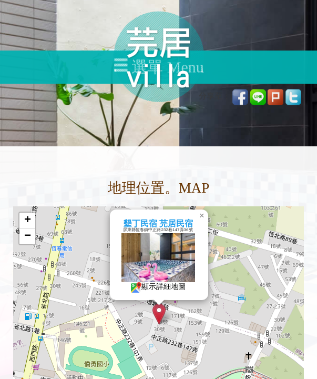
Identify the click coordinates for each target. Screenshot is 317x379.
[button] (159, 314)
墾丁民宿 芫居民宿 (157, 223)
